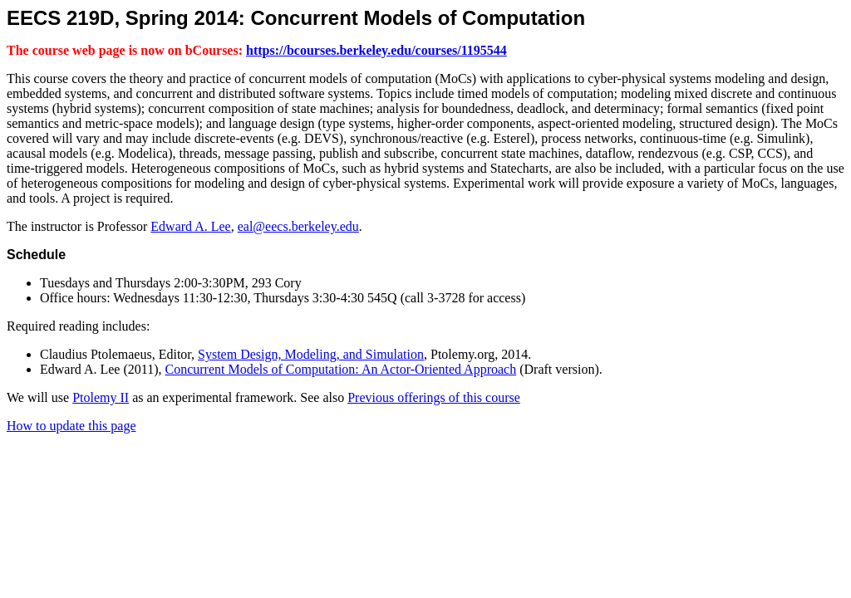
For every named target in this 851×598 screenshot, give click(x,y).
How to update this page (71, 426)
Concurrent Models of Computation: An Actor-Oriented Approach (340, 369)
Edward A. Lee (190, 226)
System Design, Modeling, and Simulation (311, 354)
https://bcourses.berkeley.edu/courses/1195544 (376, 50)
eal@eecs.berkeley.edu (298, 226)
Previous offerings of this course (433, 397)
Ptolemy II (100, 397)
